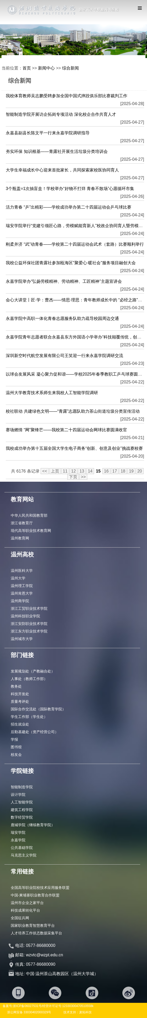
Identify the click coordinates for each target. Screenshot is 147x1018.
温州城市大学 (22, 639)
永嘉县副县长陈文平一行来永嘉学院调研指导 (48, 133)
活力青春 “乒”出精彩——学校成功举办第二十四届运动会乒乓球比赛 (68, 207)
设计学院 (18, 794)
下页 (73, 477)
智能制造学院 (22, 787)
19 (131, 471)
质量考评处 (20, 701)
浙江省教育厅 (22, 523)
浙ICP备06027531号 (27, 1006)
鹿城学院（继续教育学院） (33, 825)
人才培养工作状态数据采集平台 (36, 933)
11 (65, 471)
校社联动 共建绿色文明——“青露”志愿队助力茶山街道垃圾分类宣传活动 (73, 411)
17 (114, 471)
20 (139, 471)
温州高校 (22, 554)
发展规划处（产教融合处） (33, 671)
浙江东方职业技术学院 (29, 631)
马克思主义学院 (23, 855)
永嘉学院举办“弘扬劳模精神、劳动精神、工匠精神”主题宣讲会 (64, 281)
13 (81, 471)
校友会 (16, 754)
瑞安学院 (18, 832)
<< (44, 471)
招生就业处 (20, 724)
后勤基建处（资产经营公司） (34, 732)
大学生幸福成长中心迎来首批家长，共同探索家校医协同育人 (62, 170)
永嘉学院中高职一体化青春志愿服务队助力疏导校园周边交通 (62, 318)
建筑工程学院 (22, 810)
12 (73, 471)
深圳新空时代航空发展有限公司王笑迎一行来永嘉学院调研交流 (64, 355)
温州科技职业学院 (25, 616)
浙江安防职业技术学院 (29, 624)
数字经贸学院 (22, 817)
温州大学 (18, 578)
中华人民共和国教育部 (29, 515)
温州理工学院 (22, 586)
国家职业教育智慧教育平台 (33, 925)
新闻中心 (46, 68)
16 (106, 471)
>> (83, 477)
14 (90, 471)
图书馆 (16, 747)
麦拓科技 (85, 1012)
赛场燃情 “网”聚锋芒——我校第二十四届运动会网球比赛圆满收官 (66, 430)
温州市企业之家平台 (27, 903)
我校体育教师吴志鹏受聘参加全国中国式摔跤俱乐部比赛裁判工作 (66, 96)
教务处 (16, 686)
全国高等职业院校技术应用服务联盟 (40, 887)
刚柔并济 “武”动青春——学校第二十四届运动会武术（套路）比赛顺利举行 (75, 244)
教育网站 (22, 499)
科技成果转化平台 (25, 910)
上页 (55, 471)
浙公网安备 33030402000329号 (29, 1012)
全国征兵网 (20, 918)
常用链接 (22, 871)
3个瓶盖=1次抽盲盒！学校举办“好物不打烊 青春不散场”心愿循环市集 (70, 188)
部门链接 (22, 655)
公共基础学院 (22, 848)
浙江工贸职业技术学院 (29, 608)
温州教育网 (20, 538)
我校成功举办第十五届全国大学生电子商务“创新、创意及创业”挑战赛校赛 (74, 448)
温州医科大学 (22, 570)
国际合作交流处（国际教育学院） (38, 709)
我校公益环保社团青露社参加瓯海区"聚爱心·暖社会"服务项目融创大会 (71, 263)
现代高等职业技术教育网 (31, 530)
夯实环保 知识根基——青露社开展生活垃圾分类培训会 (56, 151)
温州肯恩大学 (22, 593)
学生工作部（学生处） (29, 717)
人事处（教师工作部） (29, 679)
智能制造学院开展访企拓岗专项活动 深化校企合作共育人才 (61, 114)
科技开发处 (20, 694)
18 (123, 471)
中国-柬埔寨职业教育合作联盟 (35, 895)
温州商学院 (20, 601)
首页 (27, 68)
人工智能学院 (22, 802)
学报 (14, 739)
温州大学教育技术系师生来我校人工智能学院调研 (52, 392)
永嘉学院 (18, 840)
